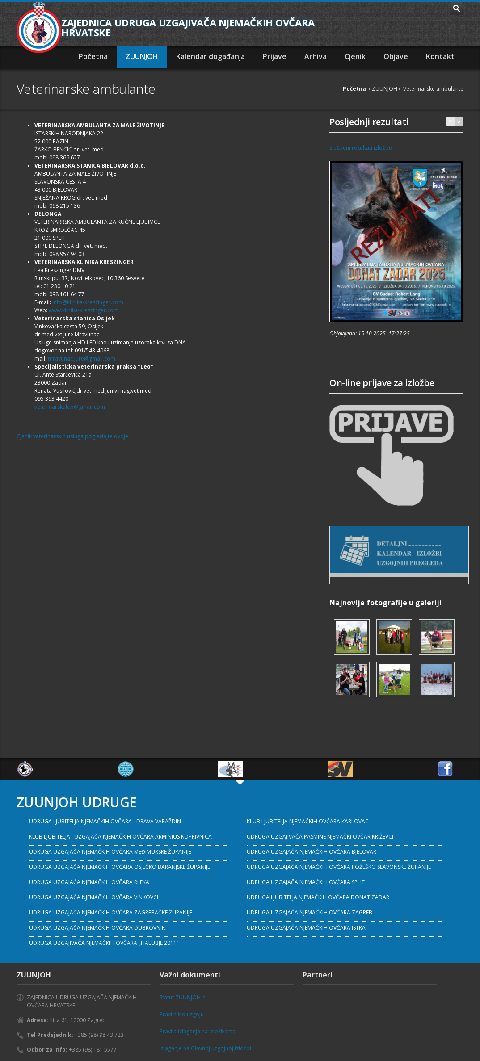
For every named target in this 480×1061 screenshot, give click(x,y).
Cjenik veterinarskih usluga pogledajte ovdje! (73, 436)
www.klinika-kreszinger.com (83, 310)
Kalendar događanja (210, 56)
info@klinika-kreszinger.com (87, 302)
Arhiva (315, 56)
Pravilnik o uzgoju (182, 1014)
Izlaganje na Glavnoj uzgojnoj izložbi (205, 1048)
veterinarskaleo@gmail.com (69, 407)
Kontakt (440, 56)
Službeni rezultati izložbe (360, 147)
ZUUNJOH (142, 56)
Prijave (274, 56)
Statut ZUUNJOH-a (183, 997)
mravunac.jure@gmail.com (81, 358)
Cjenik (355, 56)
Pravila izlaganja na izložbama (198, 1031)
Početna (93, 56)
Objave (395, 56)
